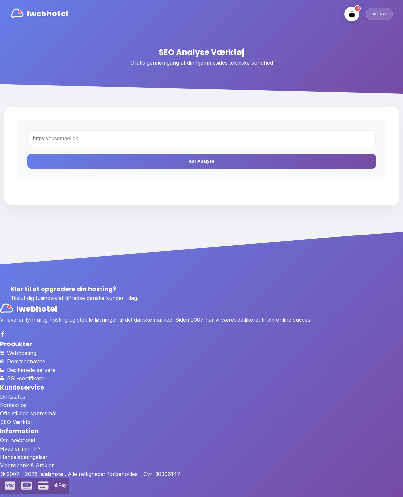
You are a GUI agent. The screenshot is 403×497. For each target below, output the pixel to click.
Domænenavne (22, 361)
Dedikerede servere (28, 370)
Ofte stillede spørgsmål (28, 413)
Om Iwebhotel (17, 440)
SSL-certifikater (23, 378)
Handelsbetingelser (24, 457)
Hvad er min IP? (20, 448)
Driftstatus (12, 396)
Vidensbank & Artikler (27, 465)
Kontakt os (13, 405)
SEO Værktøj (16, 422)
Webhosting (18, 353)
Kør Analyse (201, 161)
